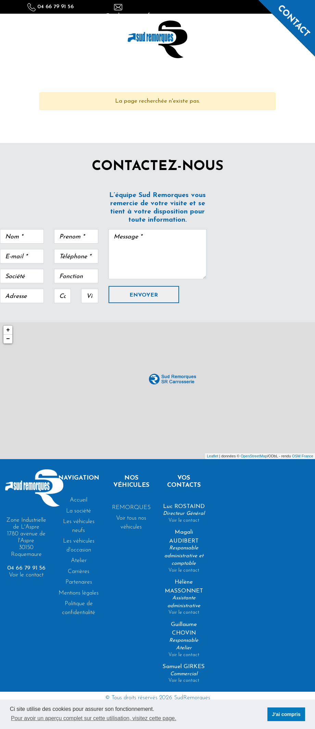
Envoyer (143, 295)
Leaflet (212, 456)
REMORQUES (131, 507)
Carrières (78, 571)
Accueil (78, 500)
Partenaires (78, 582)
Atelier (79, 560)
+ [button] (8, 330)
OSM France (302, 456)
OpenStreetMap (254, 456)
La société (78, 511)
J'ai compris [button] (286, 714)
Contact (293, 21)
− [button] (8, 339)
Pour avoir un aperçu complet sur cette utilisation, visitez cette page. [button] (93, 718)
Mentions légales (79, 593)
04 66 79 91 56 (50, 7)
